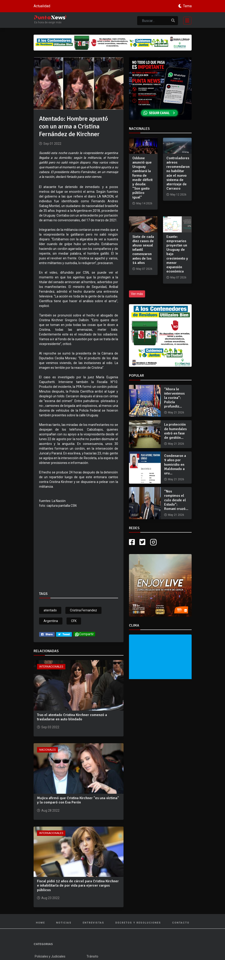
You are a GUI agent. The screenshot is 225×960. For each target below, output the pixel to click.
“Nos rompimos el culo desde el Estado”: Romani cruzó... (176, 500)
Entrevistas (93, 922)
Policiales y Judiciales (50, 956)
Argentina (51, 621)
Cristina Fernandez (83, 610)
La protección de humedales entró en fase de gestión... (175, 431)
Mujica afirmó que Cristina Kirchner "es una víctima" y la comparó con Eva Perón (78, 800)
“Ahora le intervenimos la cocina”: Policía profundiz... (174, 398)
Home (40, 922)
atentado (50, 610)
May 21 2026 (176, 412)
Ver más (137, 294)
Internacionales (51, 666)
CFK (74, 621)
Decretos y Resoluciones (138, 922)
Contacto (180, 922)
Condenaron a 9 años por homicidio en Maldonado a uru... (175, 464)
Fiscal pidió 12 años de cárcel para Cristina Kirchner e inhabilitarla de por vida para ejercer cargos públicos (78, 885)
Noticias (64, 922)
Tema (187, 6)
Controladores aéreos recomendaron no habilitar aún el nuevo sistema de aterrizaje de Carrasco (178, 173)
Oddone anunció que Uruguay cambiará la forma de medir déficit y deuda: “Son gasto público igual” (142, 178)
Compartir (84, 634)
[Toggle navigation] (186, 20)
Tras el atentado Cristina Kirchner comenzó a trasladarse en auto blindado (72, 717)
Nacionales (47, 749)
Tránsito (92, 956)
